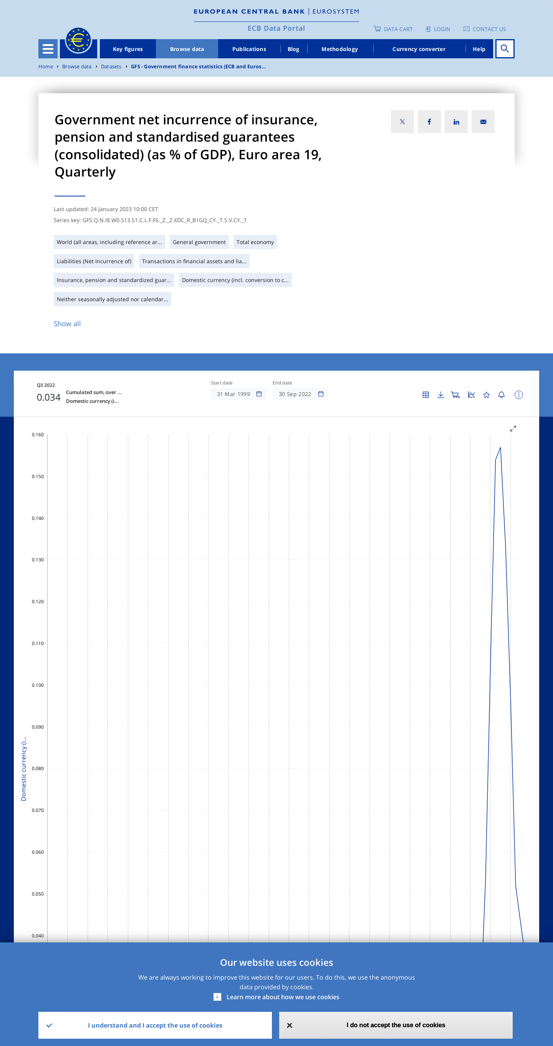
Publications (249, 49)
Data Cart (398, 29)
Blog (294, 49)
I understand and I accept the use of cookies (155, 1025)
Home (45, 66)
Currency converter (418, 49)
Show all (67, 323)
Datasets (111, 66)
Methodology (339, 49)
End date (283, 383)
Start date (222, 383)
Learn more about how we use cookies (283, 997)
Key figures (128, 49)
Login (442, 29)
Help (479, 49)
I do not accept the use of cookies (396, 1025)
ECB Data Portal (276, 28)
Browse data (187, 49)
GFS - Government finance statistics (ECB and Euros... (198, 66)
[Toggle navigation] (48, 48)
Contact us (489, 29)
